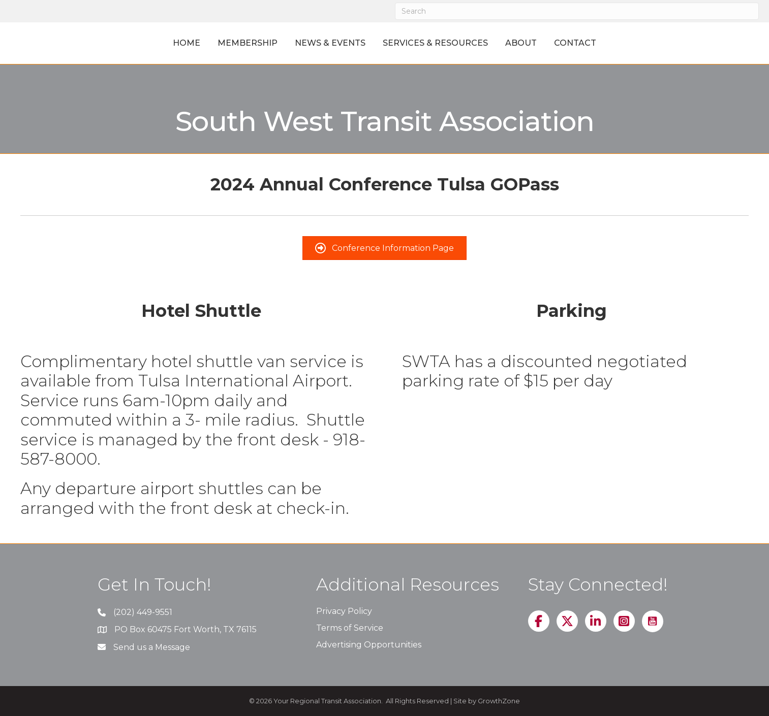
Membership (202, 43)
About (566, 43)
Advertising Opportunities (368, 644)
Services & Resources (481, 43)
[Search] (577, 11)
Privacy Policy (344, 611)
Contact (621, 43)
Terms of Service (349, 628)
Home (141, 43)
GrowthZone (499, 701)
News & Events (284, 43)
